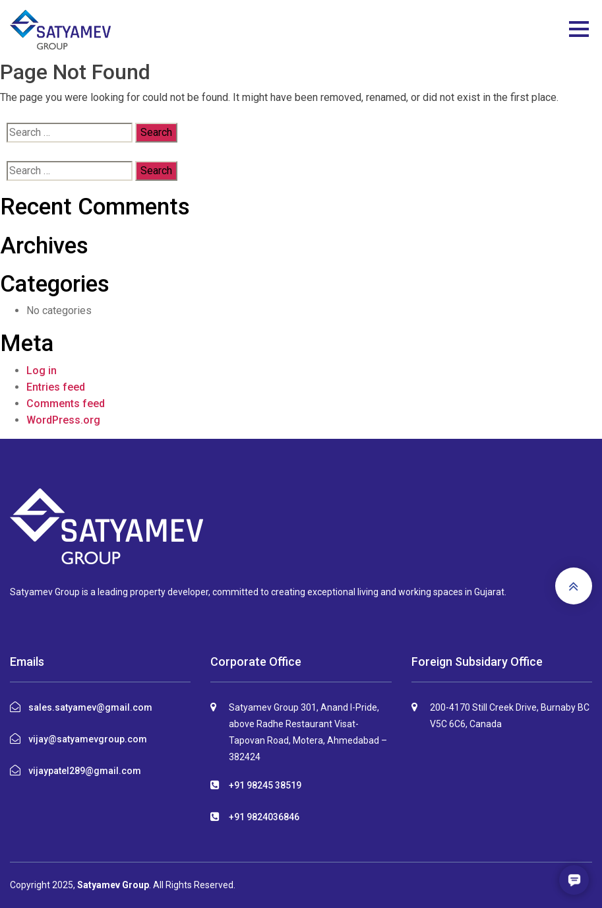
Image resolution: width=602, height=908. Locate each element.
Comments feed (65, 403)
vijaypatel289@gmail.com (84, 770)
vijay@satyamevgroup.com (87, 739)
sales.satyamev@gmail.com (90, 707)
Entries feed (55, 387)
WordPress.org (63, 420)
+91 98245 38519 (265, 785)
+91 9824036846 (264, 817)
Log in (41, 370)
